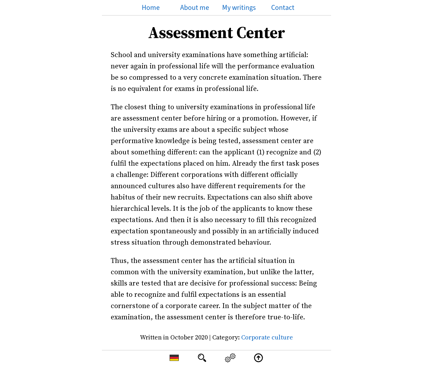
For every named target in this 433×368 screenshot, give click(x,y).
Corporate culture (267, 337)
